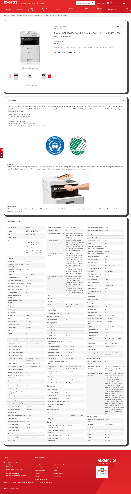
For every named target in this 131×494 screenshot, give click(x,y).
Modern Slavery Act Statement (60, 462)
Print (120, 26)
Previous (10, 76)
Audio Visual (30, 10)
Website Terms (56, 467)
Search (92, 3)
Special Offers (94, 10)
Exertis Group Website (40, 470)
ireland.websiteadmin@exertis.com (19, 475)
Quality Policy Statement (40, 465)
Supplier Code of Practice (59, 465)
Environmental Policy (58, 473)
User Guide (46, 3)
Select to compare (31, 85)
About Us (36, 3)
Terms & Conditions (39, 467)
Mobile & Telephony (43, 10)
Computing (18, 10)
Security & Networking (68, 10)
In (1, 156)
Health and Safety (57, 476)
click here (17, 473)
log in (61, 52)
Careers (55, 470)
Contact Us (26, 3)
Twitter (1, 153)
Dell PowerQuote (120, 10)
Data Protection (38, 462)
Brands (8, 10)
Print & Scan (82, 10)
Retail (56, 10)
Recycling (37, 476)
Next (49, 76)
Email (1, 150)
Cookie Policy (38, 473)
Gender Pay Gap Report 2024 (41, 479)
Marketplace (106, 10)
